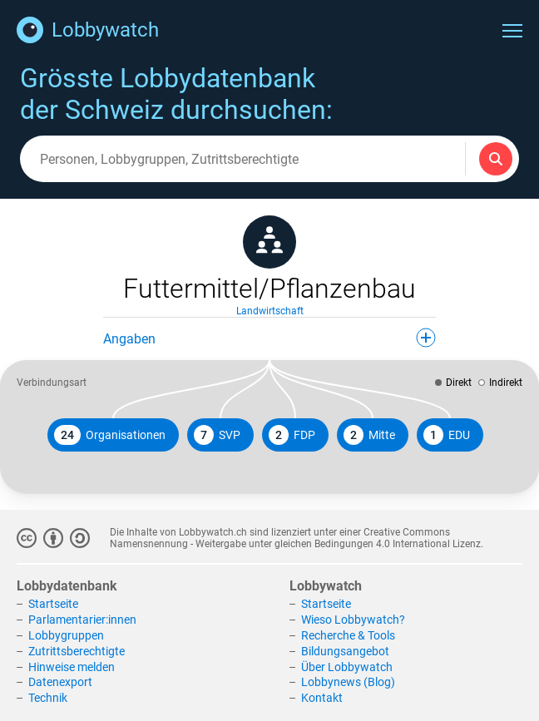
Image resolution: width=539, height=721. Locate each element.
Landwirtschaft (270, 311)
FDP (292, 435)
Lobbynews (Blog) (348, 682)
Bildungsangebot (345, 651)
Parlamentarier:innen (82, 619)
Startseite (53, 603)
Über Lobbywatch (347, 667)
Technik (47, 697)
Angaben (269, 338)
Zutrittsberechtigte (76, 651)
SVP (217, 435)
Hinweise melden (71, 667)
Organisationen (110, 435)
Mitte (369, 435)
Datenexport (60, 682)
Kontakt (322, 697)
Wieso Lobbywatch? (353, 619)
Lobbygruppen (66, 635)
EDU (446, 435)
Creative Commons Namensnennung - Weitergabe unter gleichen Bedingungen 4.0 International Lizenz (295, 538)
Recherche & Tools (348, 635)
